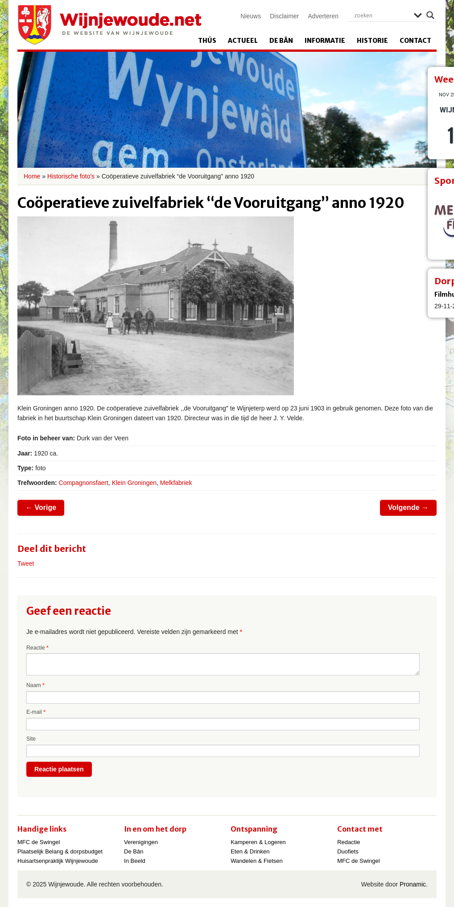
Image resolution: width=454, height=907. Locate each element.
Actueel (243, 41)
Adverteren (323, 16)
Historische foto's (71, 176)
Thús (207, 41)
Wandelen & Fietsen (257, 860)
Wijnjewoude (109, 25)
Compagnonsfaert (83, 482)
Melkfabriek (176, 482)
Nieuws (250, 16)
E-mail (35, 712)
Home (32, 176)
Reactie (37, 648)
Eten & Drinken (250, 851)
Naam (35, 685)
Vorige (40, 507)
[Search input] (381, 15)
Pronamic (413, 884)
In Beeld (134, 860)
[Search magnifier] (430, 15)
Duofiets (348, 851)
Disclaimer (284, 16)
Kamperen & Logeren (258, 842)
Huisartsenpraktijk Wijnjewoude (57, 860)
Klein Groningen (134, 482)
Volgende (408, 507)
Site (31, 739)
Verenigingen (141, 842)
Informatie (325, 41)
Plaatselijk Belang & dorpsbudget (60, 851)
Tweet (25, 563)
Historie (372, 41)
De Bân (281, 41)
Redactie (348, 842)
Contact (415, 41)
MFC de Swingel (38, 842)
